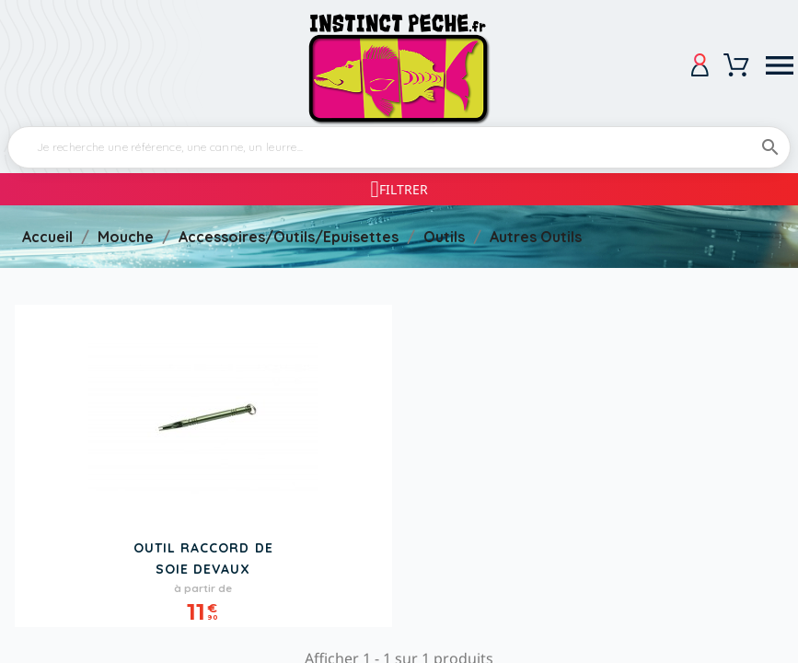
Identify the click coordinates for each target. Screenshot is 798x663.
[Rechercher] (399, 147)
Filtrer (403, 189)
